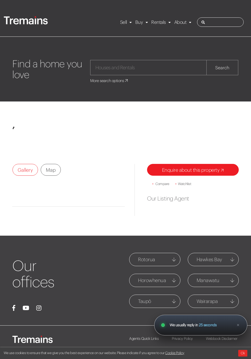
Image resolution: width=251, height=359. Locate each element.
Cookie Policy (174, 353)
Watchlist (183, 184)
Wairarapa (207, 301)
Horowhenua (152, 280)
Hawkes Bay (209, 259)
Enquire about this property (194, 170)
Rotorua (146, 259)
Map (51, 170)
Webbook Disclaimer (221, 338)
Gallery (25, 170)
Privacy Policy (182, 338)
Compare (160, 184)
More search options (109, 80)
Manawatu (208, 280)
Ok (243, 353)
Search (222, 68)
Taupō (144, 301)
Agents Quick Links (144, 338)
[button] (22, 141)
